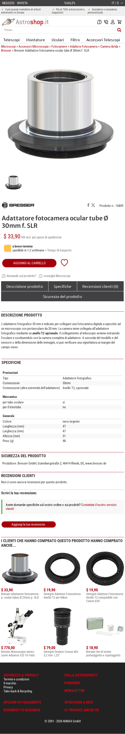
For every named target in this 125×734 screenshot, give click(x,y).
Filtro (75, 39)
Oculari (58, 39)
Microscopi (8, 47)
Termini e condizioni (16, 679)
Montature (35, 39)
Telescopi (11, 39)
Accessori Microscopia (34, 47)
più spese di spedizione (47, 237)
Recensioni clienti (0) (100, 286)
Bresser (6, 50)
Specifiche (62, 286)
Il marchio (10, 683)
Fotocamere (59, 47)
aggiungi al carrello (29, 263)
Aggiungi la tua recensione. (28, 524)
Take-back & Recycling (18, 691)
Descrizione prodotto (24, 286)
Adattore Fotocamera (83, 47)
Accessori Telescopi (103, 39)
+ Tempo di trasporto (58, 250)
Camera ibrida (109, 47)
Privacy (8, 687)
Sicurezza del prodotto (62, 296)
